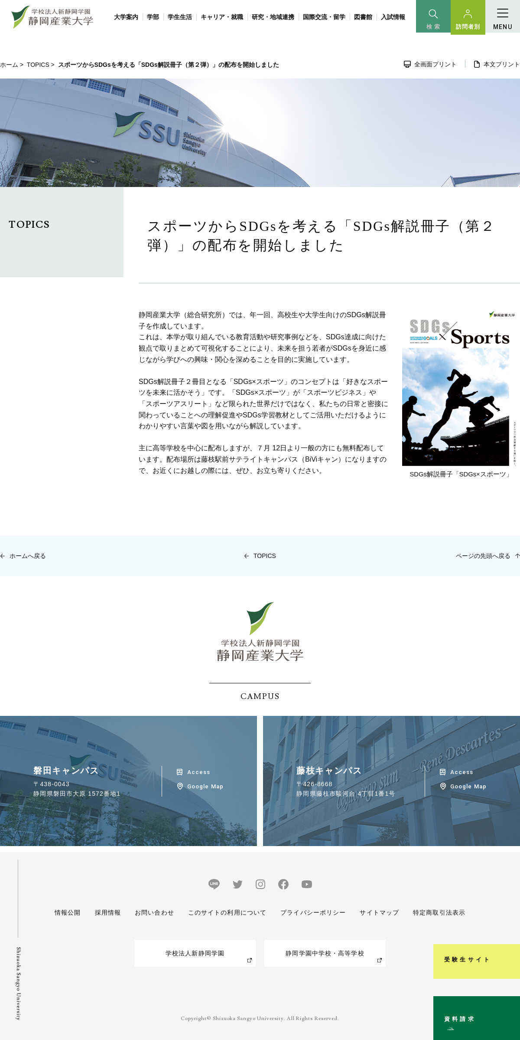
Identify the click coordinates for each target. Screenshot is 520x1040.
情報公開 (68, 912)
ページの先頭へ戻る (483, 555)
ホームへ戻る (28, 555)
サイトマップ (379, 912)
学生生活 (180, 16)
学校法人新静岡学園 (195, 953)
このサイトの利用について (227, 912)
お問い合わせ (154, 912)
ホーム (9, 64)
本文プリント (502, 64)
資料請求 (508, 998)
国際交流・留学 (324, 16)
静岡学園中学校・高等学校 (325, 953)
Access (198, 772)
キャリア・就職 (222, 16)
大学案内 (126, 16)
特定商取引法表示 (439, 912)
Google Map (205, 786)
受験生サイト (508, 908)
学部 (153, 16)
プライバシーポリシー (313, 912)
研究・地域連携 (273, 16)
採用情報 (107, 912)
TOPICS (38, 64)
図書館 (363, 16)
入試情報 (393, 16)
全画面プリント (435, 64)
